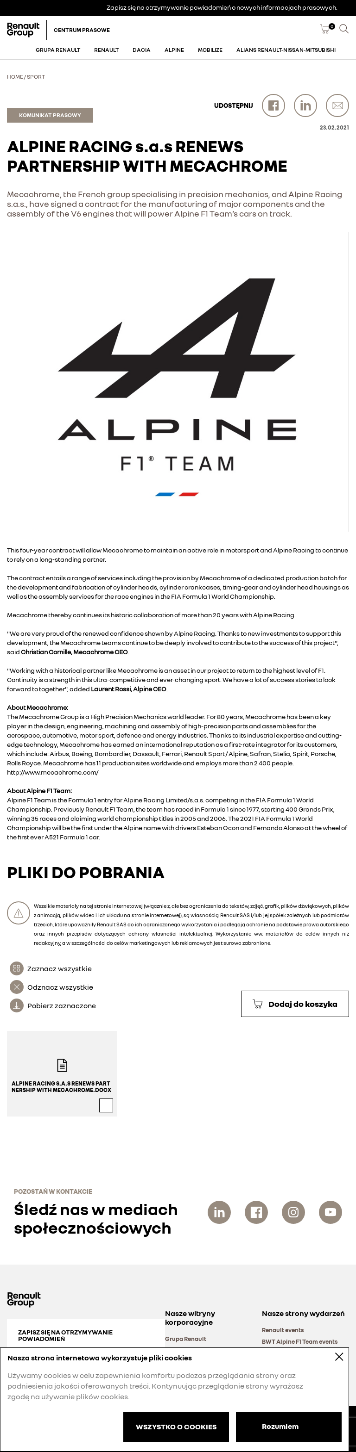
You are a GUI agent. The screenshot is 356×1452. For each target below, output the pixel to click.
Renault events (283, 1330)
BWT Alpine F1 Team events (300, 1341)
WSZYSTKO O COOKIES (176, 1426)
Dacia (142, 49)
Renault (106, 49)
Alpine (174, 49)
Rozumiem (280, 1426)
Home (15, 76)
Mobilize (210, 49)
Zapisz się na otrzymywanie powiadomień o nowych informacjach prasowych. (222, 7)
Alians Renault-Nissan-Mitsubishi (286, 49)
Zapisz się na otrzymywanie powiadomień (65, 1335)
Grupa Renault (58, 49)
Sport (36, 76)
